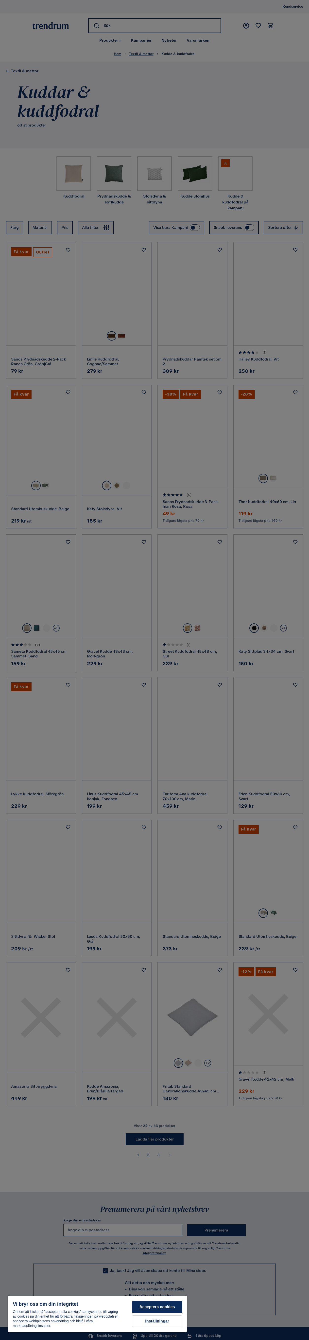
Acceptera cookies (157, 1307)
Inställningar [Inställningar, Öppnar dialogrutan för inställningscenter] (157, 1321)
